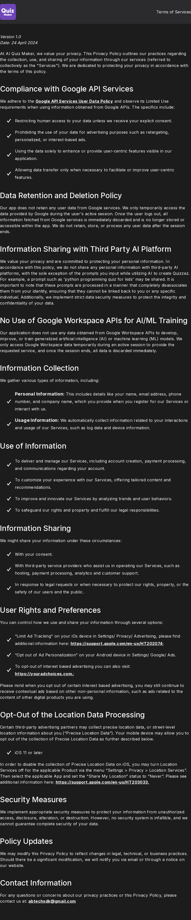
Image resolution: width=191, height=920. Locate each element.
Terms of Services (173, 11)
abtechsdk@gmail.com (52, 901)
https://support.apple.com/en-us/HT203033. (102, 782)
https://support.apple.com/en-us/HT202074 (117, 643)
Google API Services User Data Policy (74, 101)
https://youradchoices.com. (44, 673)
